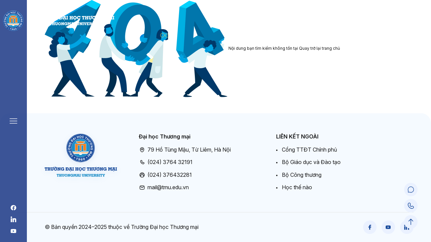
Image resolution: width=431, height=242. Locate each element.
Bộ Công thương (301, 174)
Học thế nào (297, 187)
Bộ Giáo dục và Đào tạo (311, 162)
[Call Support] (411, 205)
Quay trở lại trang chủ (319, 48)
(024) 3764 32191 (165, 162)
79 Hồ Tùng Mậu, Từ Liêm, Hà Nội (185, 150)
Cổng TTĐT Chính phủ (309, 149)
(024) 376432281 (165, 175)
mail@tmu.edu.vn (164, 187)
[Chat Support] (411, 189)
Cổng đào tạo (396, 20)
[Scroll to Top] (411, 222)
